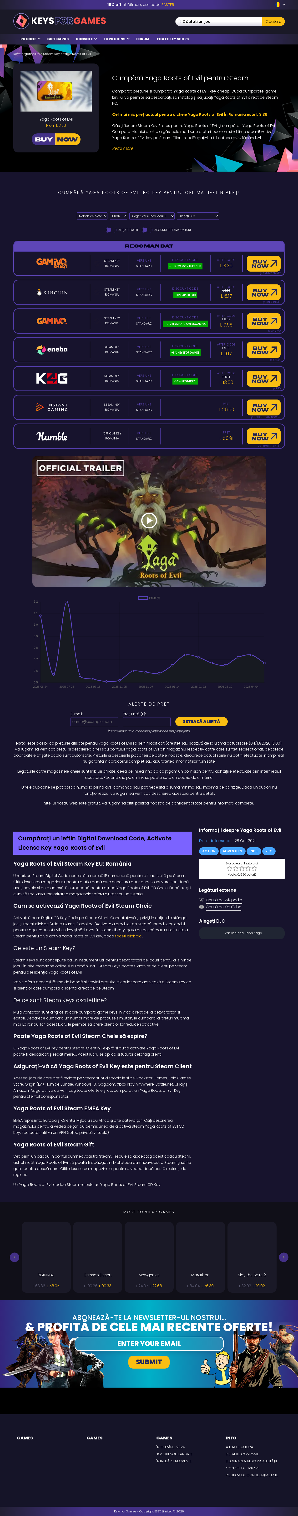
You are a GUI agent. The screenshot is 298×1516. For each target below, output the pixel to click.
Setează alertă (201, 721)
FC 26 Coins (117, 39)
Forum (142, 39)
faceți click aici (128, 936)
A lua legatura (239, 1446)
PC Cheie (30, 39)
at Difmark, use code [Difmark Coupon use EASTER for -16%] (140, 4)
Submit (149, 1362)
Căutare (273, 21)
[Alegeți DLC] (198, 216)
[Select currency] (118, 216)
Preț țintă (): (134, 714)
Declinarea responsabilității (251, 1460)
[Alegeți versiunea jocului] (152, 216)
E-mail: (77, 714)
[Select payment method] (92, 216)
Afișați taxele (122, 230)
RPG (269, 851)
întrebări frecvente (174, 1460)
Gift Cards (58, 39)
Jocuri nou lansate (174, 1454)
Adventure (232, 851)
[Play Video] (149, 521)
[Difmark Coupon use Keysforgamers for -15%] (149, 817)
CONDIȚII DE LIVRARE (242, 1468)
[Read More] (195, 148)
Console (86, 39)
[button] (14, 1257)
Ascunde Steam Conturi (166, 230)
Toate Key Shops (173, 39)
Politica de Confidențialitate (252, 1474)
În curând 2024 (170, 1446)
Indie (254, 851)
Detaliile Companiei (242, 1454)
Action (209, 851)
